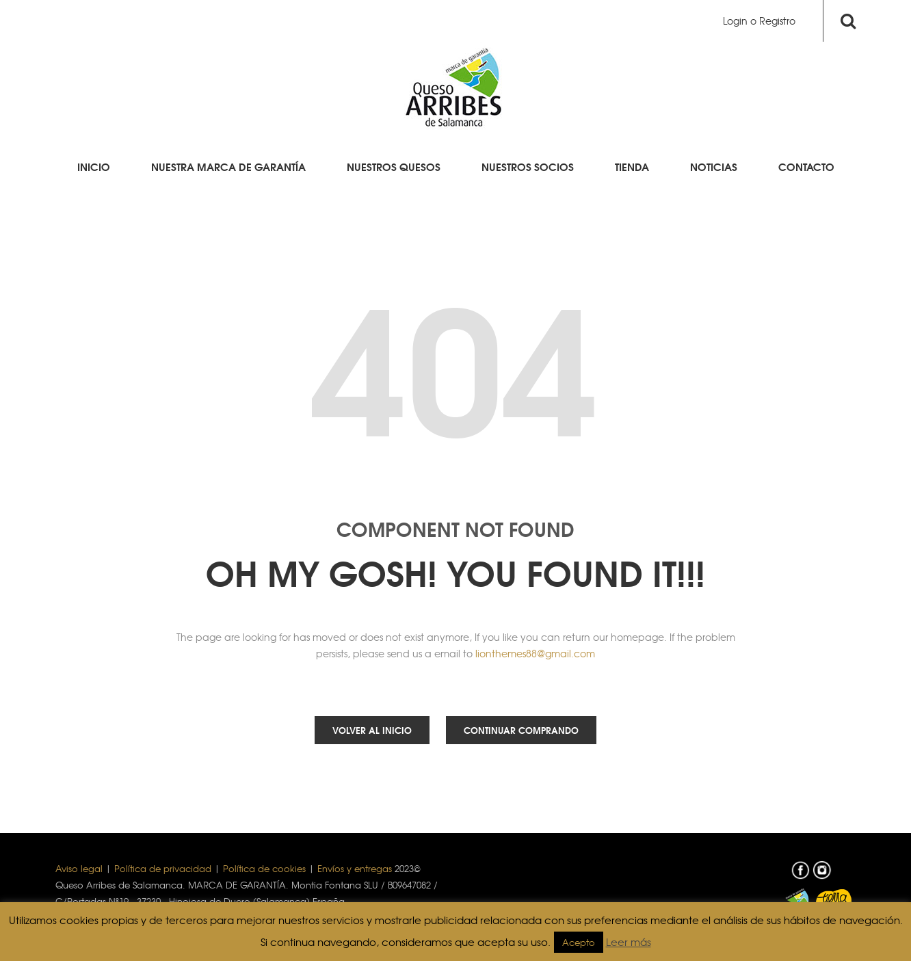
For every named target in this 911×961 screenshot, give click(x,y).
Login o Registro (759, 20)
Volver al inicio (372, 730)
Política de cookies (264, 868)
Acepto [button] (578, 942)
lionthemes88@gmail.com (535, 653)
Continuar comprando (521, 730)
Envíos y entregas (354, 868)
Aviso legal (79, 868)
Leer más (628, 941)
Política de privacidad (162, 868)
